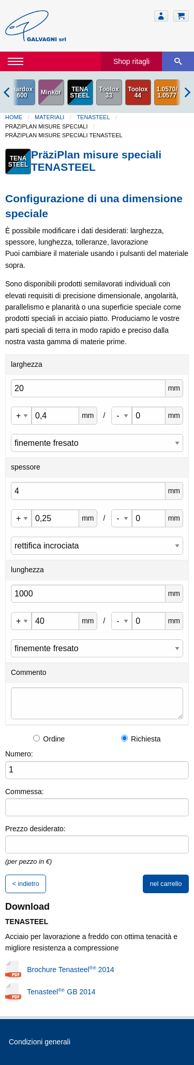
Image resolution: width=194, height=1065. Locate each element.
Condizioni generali (39, 1042)
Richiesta (141, 739)
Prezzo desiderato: (35, 829)
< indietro (25, 884)
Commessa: (24, 791)
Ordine (49, 739)
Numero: (19, 754)
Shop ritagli (131, 61)
